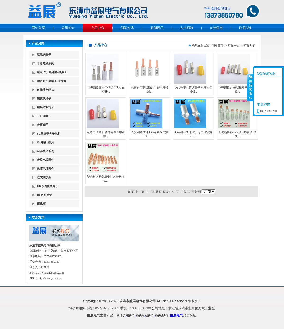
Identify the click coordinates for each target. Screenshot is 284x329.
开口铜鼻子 (44, 116)
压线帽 (41, 203)
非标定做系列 (45, 63)
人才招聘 (186, 28)
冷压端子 (42, 124)
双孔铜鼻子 (44, 54)
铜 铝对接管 (44, 195)
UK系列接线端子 (47, 186)
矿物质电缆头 (45, 89)
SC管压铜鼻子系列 (48, 133)
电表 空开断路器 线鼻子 (52, 72)
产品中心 (97, 28)
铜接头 (140, 315)
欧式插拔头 (44, 177)
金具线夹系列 (45, 151)
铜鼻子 (130, 315)
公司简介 (68, 28)
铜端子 (121, 315)
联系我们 (245, 28)
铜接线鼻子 (162, 315)
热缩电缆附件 (45, 168)
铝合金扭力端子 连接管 (51, 81)
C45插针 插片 (45, 142)
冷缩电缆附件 (45, 160)
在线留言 (216, 28)
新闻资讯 (127, 28)
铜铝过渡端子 (45, 107)
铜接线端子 (44, 98)
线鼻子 (149, 315)
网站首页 (38, 28)
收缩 (250, 87)
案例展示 (157, 28)
